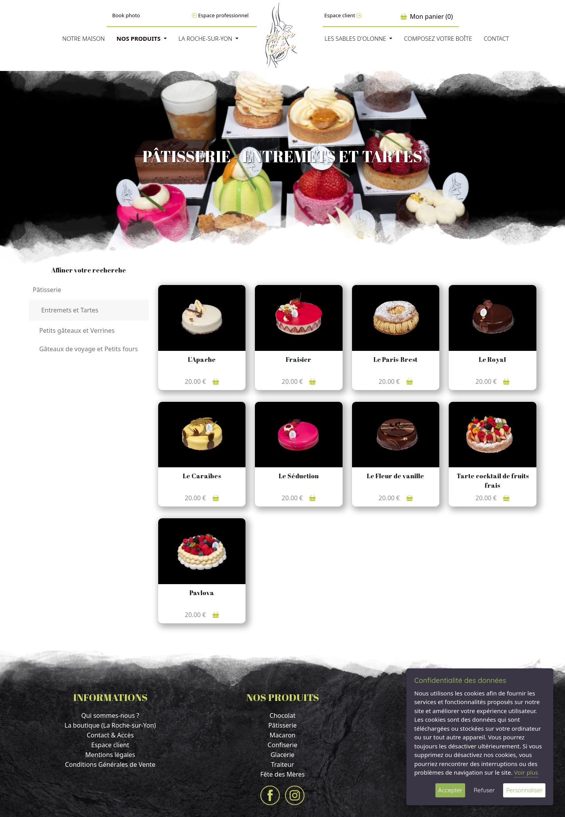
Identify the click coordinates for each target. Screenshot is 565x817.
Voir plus (526, 772)
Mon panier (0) (427, 16)
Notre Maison (83, 38)
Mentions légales (110, 754)
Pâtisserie (282, 725)
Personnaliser (524, 790)
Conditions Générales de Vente (110, 764)
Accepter (450, 790)
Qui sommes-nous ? (110, 715)
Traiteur (282, 764)
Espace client (342, 15)
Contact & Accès (110, 735)
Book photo (126, 15)
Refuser (484, 790)
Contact (496, 38)
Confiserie (283, 745)
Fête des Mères (282, 774)
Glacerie (282, 754)
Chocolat (283, 715)
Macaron (282, 735)
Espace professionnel (220, 15)
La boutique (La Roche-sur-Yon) (110, 725)
